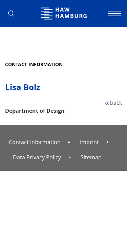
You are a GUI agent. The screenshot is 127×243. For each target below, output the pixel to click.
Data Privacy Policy (37, 157)
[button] (13, 13)
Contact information (34, 64)
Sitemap (91, 157)
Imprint (89, 142)
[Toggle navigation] (113, 13)
